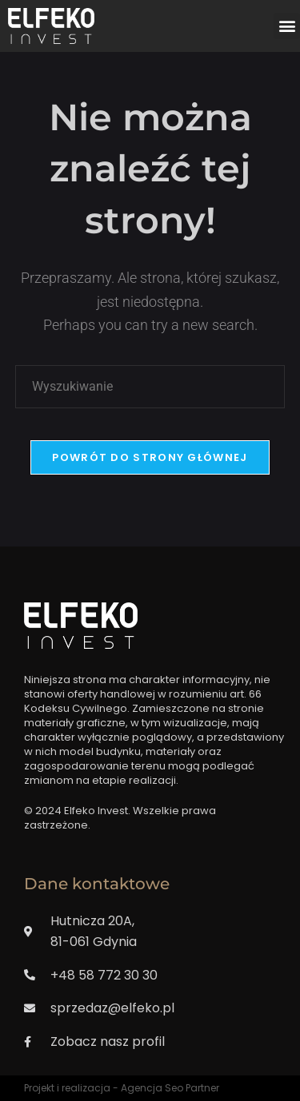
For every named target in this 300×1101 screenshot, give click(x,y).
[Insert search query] (150, 386)
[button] (287, 26)
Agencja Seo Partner (170, 1088)
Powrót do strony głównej (149, 457)
